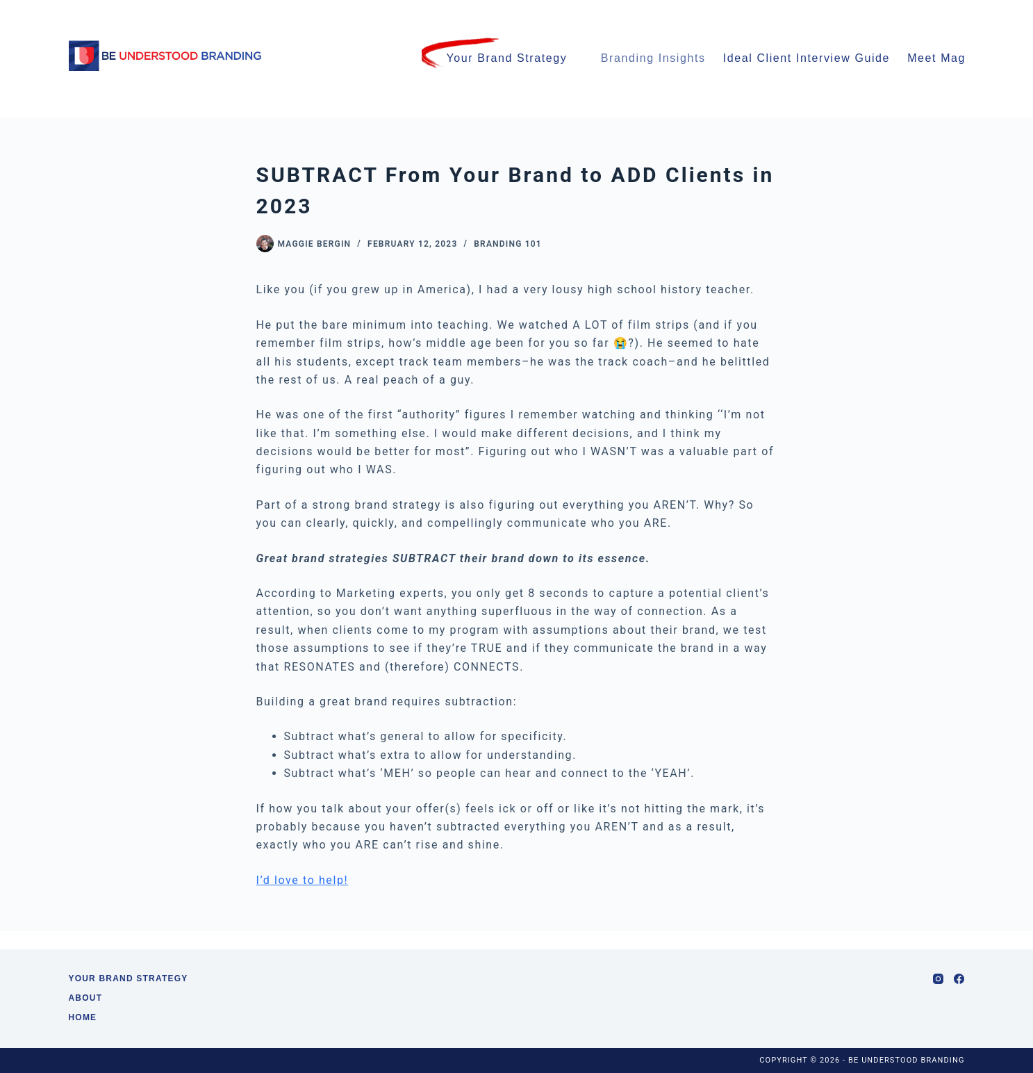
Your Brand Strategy (506, 58)
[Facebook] (959, 979)
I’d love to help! (302, 880)
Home (83, 1017)
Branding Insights (653, 58)
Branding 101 (508, 244)
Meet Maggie (952, 59)
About (86, 998)
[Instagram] (938, 979)
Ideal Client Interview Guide (806, 58)
